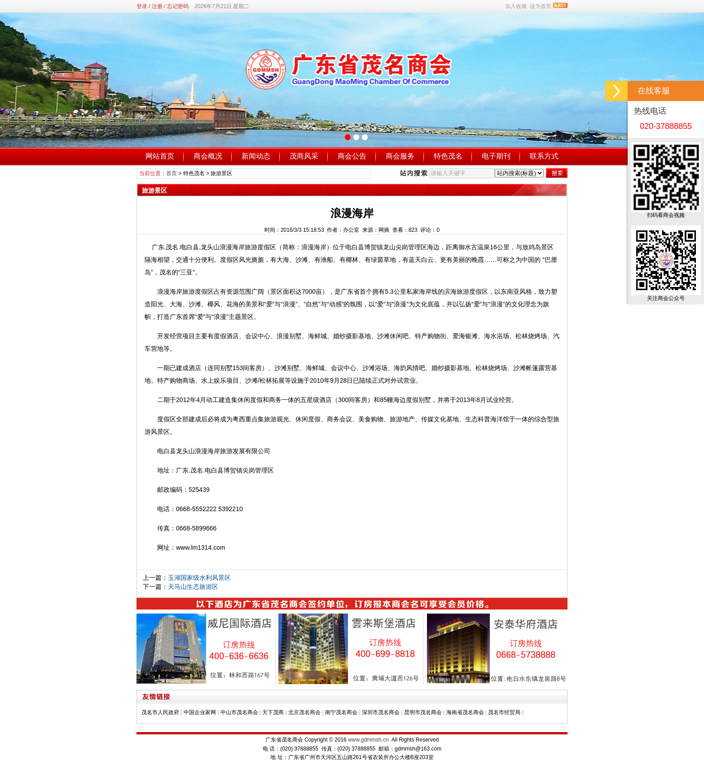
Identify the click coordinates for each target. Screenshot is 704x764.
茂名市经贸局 (504, 712)
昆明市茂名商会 (423, 712)
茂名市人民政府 (160, 712)
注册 (157, 6)
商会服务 (400, 156)
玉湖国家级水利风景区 (199, 577)
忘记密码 (178, 6)
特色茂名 (448, 156)
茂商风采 (304, 156)
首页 (171, 173)
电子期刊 (496, 156)
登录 (141, 6)
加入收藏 (516, 6)
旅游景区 (221, 173)
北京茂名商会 (304, 712)
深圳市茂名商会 (381, 712)
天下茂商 (273, 712)
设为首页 (540, 6)
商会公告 (352, 156)
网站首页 (159, 156)
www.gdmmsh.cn (368, 740)
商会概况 (208, 156)
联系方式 (544, 156)
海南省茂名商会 (465, 712)
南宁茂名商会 (341, 712)
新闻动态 (256, 156)
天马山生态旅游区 (193, 586)
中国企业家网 (200, 712)
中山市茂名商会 (239, 712)
